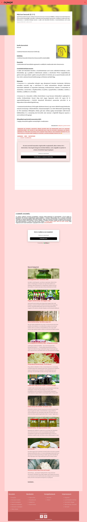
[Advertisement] (43, 33)
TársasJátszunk (32, 499)
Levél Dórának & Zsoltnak (70, 499)
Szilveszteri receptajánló (16, 506)
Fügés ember (32, 497)
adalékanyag (20, 136)
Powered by (43, 243)
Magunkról (67, 497)
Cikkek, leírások (14, 509)
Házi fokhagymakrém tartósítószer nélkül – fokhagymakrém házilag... (43, 343)
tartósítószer (31, 136)
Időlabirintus (32, 502)
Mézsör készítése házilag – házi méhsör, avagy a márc (39, 321)
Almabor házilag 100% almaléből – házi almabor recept (39, 406)
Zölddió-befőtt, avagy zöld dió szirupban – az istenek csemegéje (42, 385)
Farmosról (67, 506)
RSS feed (49, 497)
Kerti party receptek (15, 499)
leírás (25, 136)
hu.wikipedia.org (61, 125)
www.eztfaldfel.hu (48, 222)
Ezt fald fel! (8, 2)
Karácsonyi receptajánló (16, 504)
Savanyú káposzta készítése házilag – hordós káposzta (39, 364)
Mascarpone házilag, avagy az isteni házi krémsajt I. (39, 470)
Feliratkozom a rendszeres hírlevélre (43, 157)
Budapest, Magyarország (26, 137)
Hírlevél (48, 499)
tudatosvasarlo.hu (67, 125)
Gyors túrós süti (31, 449)
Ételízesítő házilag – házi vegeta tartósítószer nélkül (39, 427)
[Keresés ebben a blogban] (79, 2)
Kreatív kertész (32, 504)
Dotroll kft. (74, 504)
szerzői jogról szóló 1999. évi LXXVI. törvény (57, 221)
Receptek (13, 497)
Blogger (72, 502)
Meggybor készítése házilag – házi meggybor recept (39, 300)
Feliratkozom (43, 238)
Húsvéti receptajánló (16, 502)
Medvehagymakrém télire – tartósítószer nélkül (38, 279)
